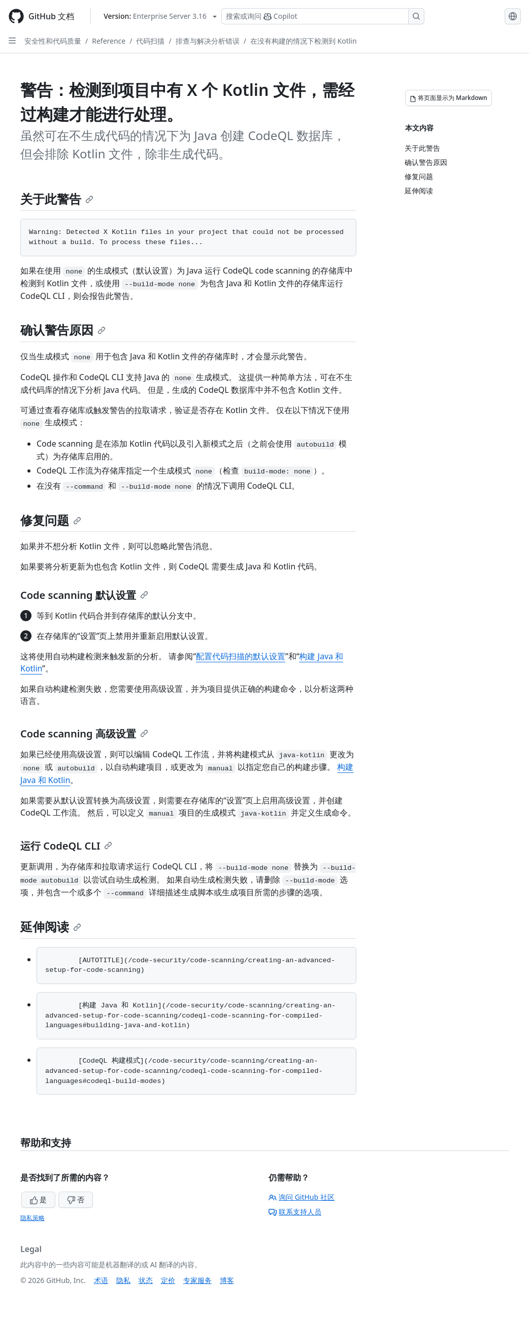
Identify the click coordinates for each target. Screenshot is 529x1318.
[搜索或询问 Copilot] (322, 16)
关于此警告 (56, 198)
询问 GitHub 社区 (302, 1197)
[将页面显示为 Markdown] (448, 98)
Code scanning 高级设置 (84, 733)
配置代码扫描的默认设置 (240, 656)
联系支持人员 (295, 1211)
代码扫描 (150, 41)
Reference (108, 41)
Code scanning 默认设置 (84, 595)
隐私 (123, 1280)
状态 (146, 1280)
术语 (101, 1280)
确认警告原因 (63, 329)
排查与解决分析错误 (208, 41)
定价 (168, 1280)
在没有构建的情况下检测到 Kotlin (303, 41)
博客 (227, 1280)
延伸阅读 (50, 926)
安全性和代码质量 (52, 41)
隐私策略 (32, 1217)
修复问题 (50, 520)
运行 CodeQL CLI (66, 846)
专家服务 (197, 1280)
